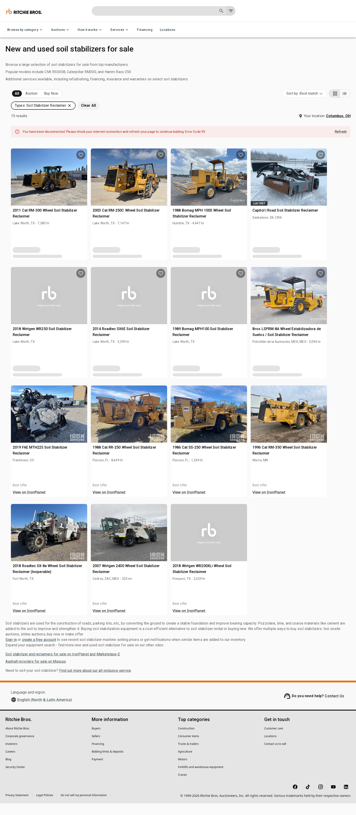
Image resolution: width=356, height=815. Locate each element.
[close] (213, 383)
